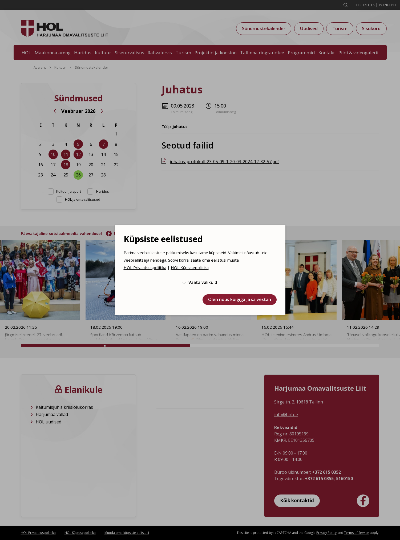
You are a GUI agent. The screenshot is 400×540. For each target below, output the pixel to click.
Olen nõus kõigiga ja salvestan (239, 299)
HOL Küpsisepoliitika (190, 267)
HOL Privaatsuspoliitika (145, 267)
